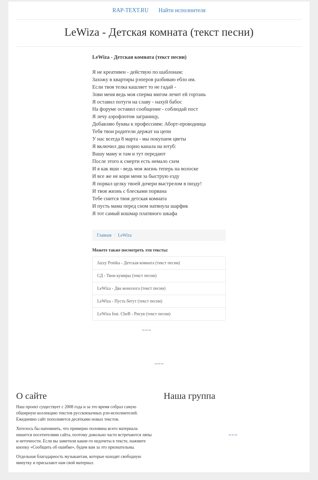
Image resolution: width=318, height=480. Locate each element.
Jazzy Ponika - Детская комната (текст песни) (138, 263)
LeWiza (125, 235)
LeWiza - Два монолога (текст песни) (131, 288)
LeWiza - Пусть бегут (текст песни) (129, 301)
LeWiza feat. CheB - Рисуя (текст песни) (133, 314)
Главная (104, 235)
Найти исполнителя (182, 10)
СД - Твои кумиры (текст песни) (127, 275)
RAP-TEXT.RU (130, 10)
